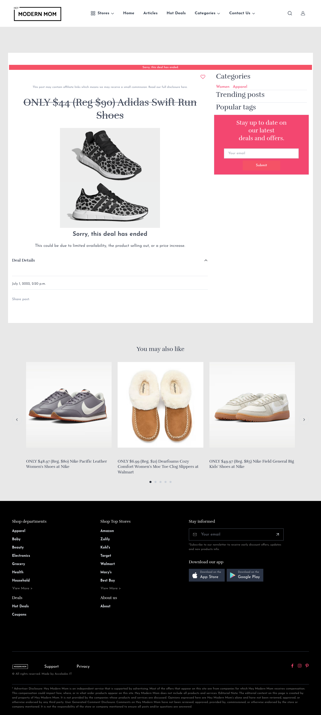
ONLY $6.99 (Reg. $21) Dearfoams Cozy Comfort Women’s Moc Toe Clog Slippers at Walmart (158, 467)
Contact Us (239, 13)
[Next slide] (304, 420)
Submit (261, 165)
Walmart (107, 564)
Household (21, 581)
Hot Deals (176, 13)
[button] (150, 482)
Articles (150, 13)
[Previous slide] (17, 420)
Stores (100, 13)
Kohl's (105, 548)
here (183, 87)
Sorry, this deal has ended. (160, 67)
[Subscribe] (278, 534)
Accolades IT (63, 673)
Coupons (19, 615)
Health (17, 572)
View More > (22, 588)
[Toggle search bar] (290, 13)
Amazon (107, 531)
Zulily (105, 539)
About (105, 606)
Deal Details (23, 260)
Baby (16, 539)
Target (105, 556)
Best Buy (107, 581)
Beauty (18, 548)
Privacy (83, 667)
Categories (205, 13)
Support (51, 667)
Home (128, 13)
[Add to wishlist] (203, 77)
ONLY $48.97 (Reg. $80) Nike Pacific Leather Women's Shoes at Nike (66, 464)
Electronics (21, 556)
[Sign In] (303, 13)
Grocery (18, 564)
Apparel (240, 87)
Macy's (106, 572)
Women (222, 87)
